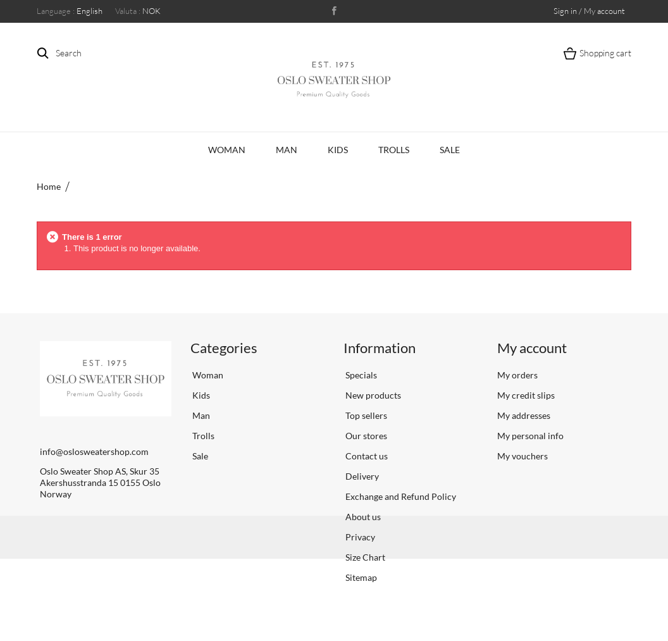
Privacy (359, 537)
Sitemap (360, 577)
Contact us (365, 456)
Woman (226, 149)
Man (286, 149)
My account (532, 347)
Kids (338, 149)
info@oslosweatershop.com (94, 451)
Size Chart (364, 557)
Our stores (365, 435)
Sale (450, 149)
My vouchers (522, 456)
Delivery (361, 476)
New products (372, 395)
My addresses (523, 415)
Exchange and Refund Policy (399, 496)
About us (362, 516)
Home (49, 186)
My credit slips (526, 395)
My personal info (530, 435)
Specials (360, 375)
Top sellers (365, 415)
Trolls (393, 149)
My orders (517, 375)
